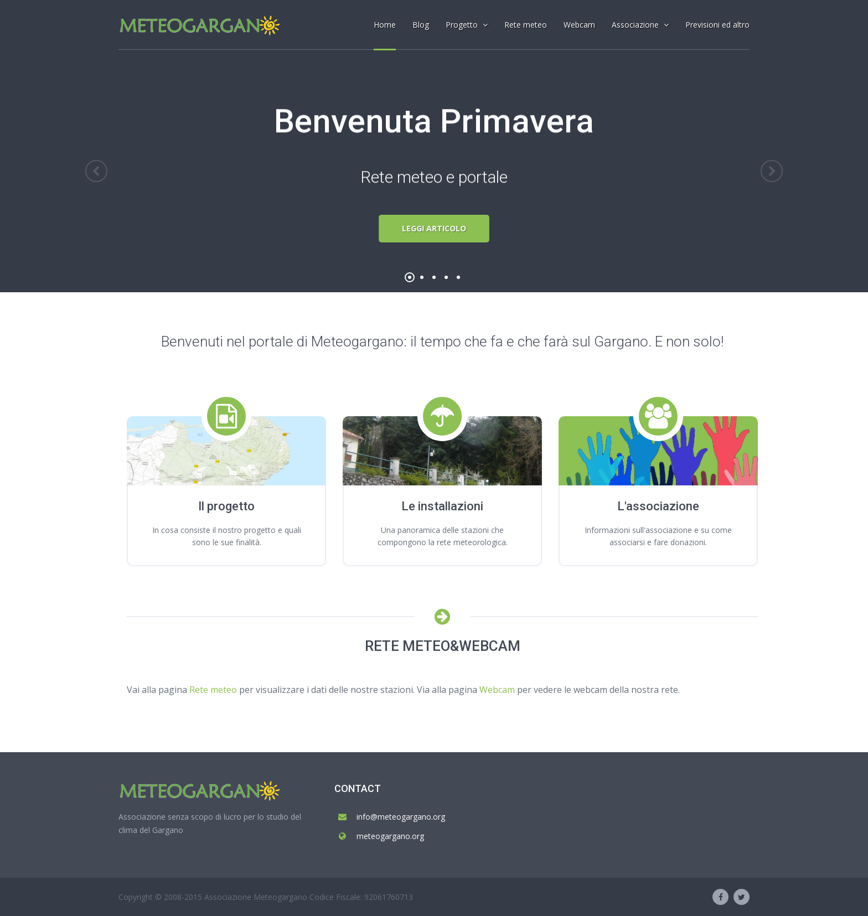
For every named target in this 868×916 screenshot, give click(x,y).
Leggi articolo (434, 228)
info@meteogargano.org (400, 816)
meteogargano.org (390, 836)
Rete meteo (213, 690)
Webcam (497, 690)
